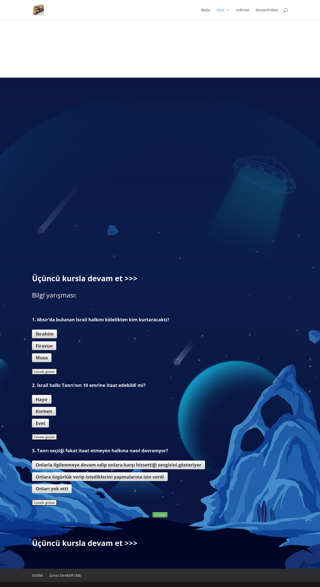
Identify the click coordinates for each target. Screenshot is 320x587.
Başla (205, 10)
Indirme (242, 10)
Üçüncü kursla (59, 278)
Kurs (220, 10)
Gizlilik (37, 575)
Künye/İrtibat (267, 10)
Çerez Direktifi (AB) (65, 575)
